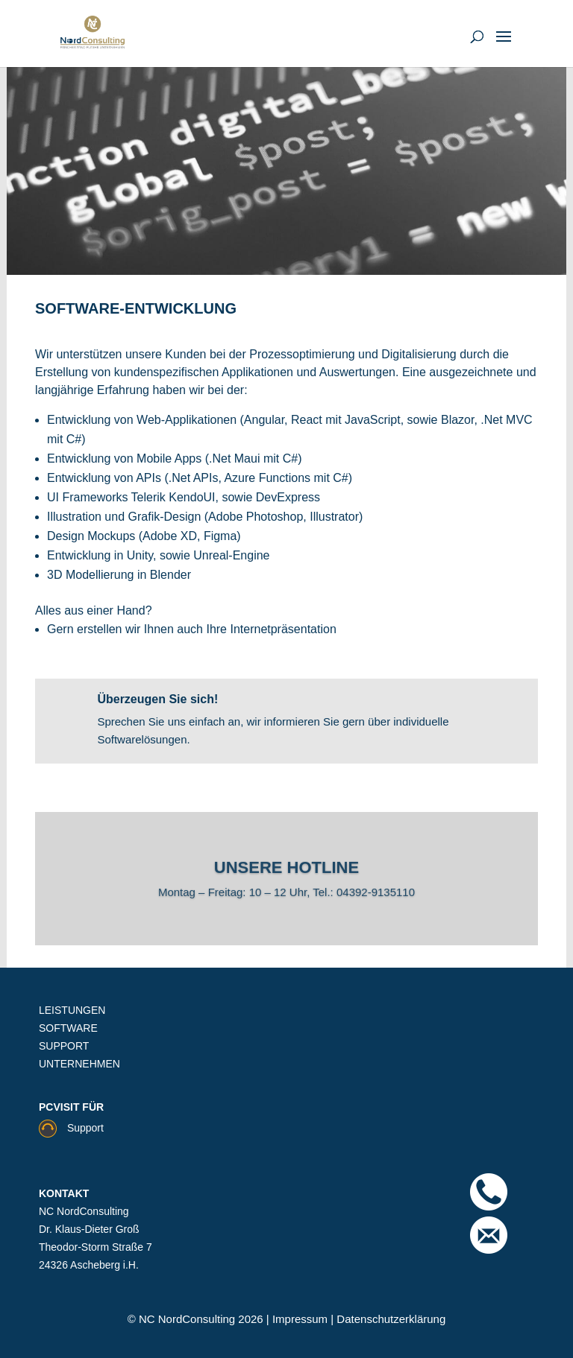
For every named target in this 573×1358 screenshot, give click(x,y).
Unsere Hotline (286, 871)
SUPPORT (64, 1046)
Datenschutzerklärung (389, 1319)
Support (71, 1128)
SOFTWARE (68, 1028)
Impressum (301, 1319)
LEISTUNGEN (72, 1010)
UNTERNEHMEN (79, 1064)
